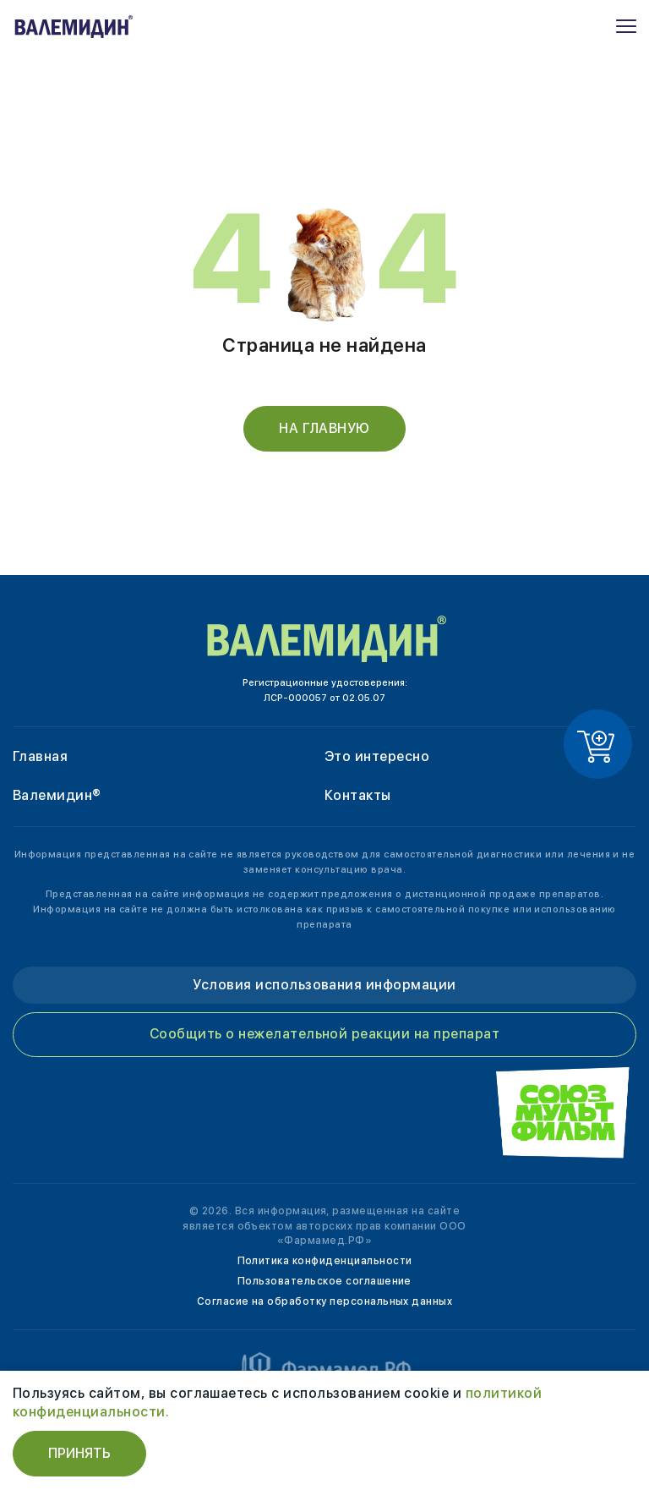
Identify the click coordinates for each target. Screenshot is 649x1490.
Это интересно (376, 756)
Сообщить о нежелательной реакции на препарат (324, 1034)
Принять (79, 1453)
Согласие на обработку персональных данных (325, 1301)
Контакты (357, 795)
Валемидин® (57, 795)
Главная (40, 756)
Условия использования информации (324, 985)
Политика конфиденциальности (324, 1261)
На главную (324, 428)
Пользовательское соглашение (324, 1281)
